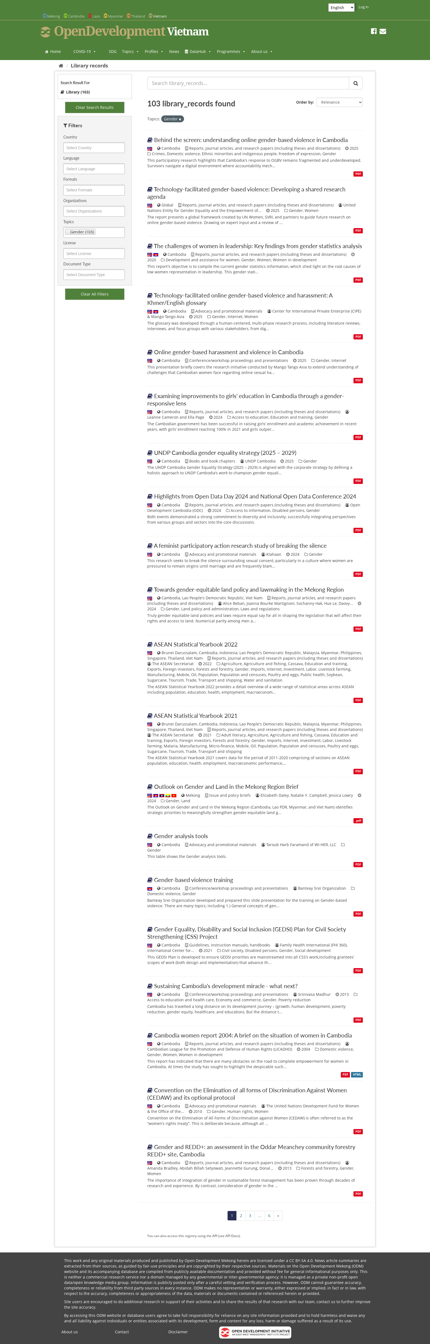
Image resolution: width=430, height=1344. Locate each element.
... (259, 1215)
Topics (130, 51)
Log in (364, 6)
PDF (358, 174)
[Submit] (356, 83)
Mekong (53, 16)
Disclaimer (178, 1331)
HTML (357, 1075)
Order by (304, 102)
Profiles (154, 51)
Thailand (138, 16)
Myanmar (115, 16)
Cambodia (76, 16)
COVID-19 (84, 51)
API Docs (232, 1236)
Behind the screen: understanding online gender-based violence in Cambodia (251, 139)
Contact (122, 1331)
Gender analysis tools (181, 835)
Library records (89, 65)
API (214, 1236)
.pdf (358, 821)
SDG (113, 51)
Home (55, 51)
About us (262, 51)
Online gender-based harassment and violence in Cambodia (228, 351)
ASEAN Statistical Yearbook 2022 (195, 644)
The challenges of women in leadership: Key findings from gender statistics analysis (258, 245)
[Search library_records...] (248, 83)
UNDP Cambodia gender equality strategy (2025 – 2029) (225, 452)
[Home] (61, 65)
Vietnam (160, 16)
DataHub (200, 51)
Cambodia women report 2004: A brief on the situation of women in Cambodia (253, 1035)
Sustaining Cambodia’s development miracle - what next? (226, 985)
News (174, 51)
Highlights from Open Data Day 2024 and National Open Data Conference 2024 (255, 496)
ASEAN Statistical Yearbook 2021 (195, 715)
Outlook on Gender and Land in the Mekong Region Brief (226, 786)
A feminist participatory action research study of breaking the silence (240, 545)
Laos (96, 16)
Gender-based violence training (193, 879)
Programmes (231, 51)
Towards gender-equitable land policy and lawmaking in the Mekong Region (249, 589)
